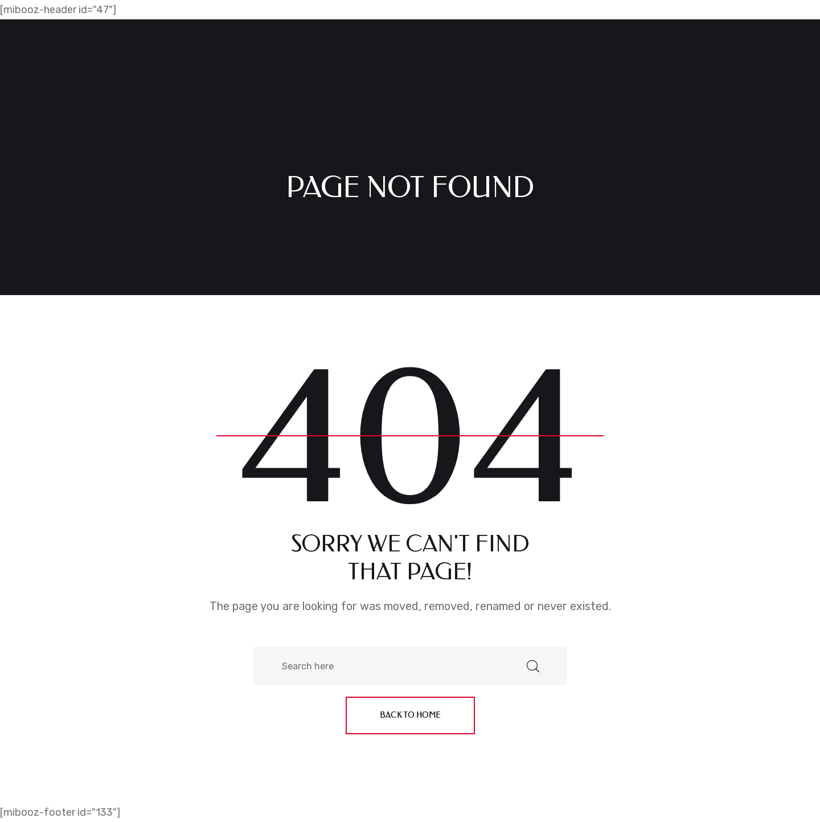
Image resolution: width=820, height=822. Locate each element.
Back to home (410, 715)
